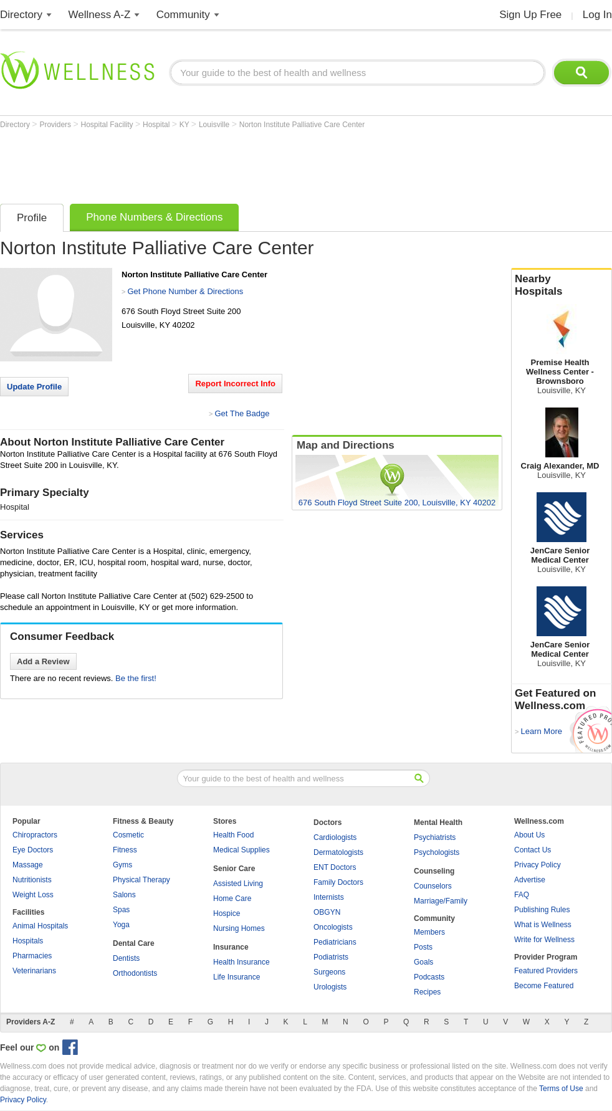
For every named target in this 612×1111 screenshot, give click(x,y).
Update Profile (34, 386)
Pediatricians (334, 942)
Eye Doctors (32, 850)
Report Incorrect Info (235, 383)
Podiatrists (330, 957)
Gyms (122, 865)
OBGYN (326, 912)
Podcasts (429, 977)
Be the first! (135, 678)
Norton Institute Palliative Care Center (302, 124)
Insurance (231, 947)
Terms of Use (561, 1088)
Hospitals (27, 941)
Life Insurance (236, 977)
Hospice (226, 913)
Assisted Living (238, 883)
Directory (21, 15)
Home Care (232, 898)
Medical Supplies (241, 850)
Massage (27, 865)
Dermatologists (338, 852)
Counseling (434, 871)
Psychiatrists (435, 837)
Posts (423, 947)
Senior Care (234, 868)
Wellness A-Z (100, 15)
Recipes (427, 992)
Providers (56, 124)
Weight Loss (33, 894)
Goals (423, 962)
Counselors (433, 886)
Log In (597, 15)
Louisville (215, 124)
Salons (124, 894)
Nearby (561, 285)
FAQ (521, 894)
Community (183, 15)
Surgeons (329, 972)
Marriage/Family (440, 901)
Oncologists (333, 927)
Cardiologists (334, 837)
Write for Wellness (544, 939)
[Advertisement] (227, 163)
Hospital (157, 124)
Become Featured (543, 985)
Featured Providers (546, 970)
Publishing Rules (542, 909)
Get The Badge (241, 413)
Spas (121, 909)
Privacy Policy (537, 865)
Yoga (121, 924)
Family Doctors (338, 882)
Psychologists (436, 852)
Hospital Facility (108, 124)
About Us (529, 835)
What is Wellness (542, 924)
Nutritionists (32, 879)
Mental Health (438, 822)
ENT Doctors (334, 867)
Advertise (529, 879)
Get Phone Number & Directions (185, 291)
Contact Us (532, 850)
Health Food (233, 835)
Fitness (125, 850)
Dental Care (134, 943)
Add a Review (43, 661)
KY (185, 124)
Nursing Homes (239, 928)
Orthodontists (135, 973)
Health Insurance (241, 962)
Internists (328, 897)
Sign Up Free (530, 15)
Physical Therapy (141, 879)
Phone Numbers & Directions (154, 217)
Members (429, 932)
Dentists (126, 958)
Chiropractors (34, 835)
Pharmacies (32, 955)
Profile (32, 218)
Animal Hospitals (40, 926)
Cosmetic (128, 835)
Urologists (330, 987)
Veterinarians (34, 970)
